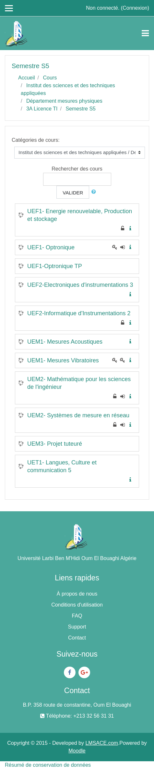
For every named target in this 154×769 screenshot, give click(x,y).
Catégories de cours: (36, 140)
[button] (95, 192)
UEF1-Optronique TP (54, 266)
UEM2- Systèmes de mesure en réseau (78, 415)
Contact (77, 637)
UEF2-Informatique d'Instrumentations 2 (79, 313)
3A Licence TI (42, 108)
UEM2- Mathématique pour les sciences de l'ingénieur (79, 383)
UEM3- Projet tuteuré (54, 444)
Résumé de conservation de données (48, 765)
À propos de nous (77, 594)
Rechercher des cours (77, 168)
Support (77, 626)
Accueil (26, 77)
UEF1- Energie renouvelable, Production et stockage (79, 215)
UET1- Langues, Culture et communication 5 (62, 466)
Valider (73, 192)
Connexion (135, 8)
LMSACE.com (101, 743)
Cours (50, 77)
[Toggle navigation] (145, 33)
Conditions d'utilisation (77, 605)
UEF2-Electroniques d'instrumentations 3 (80, 285)
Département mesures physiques (64, 101)
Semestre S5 (80, 108)
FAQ (77, 615)
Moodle (76, 750)
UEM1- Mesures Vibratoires (63, 360)
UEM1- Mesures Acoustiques (64, 341)
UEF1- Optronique (51, 247)
